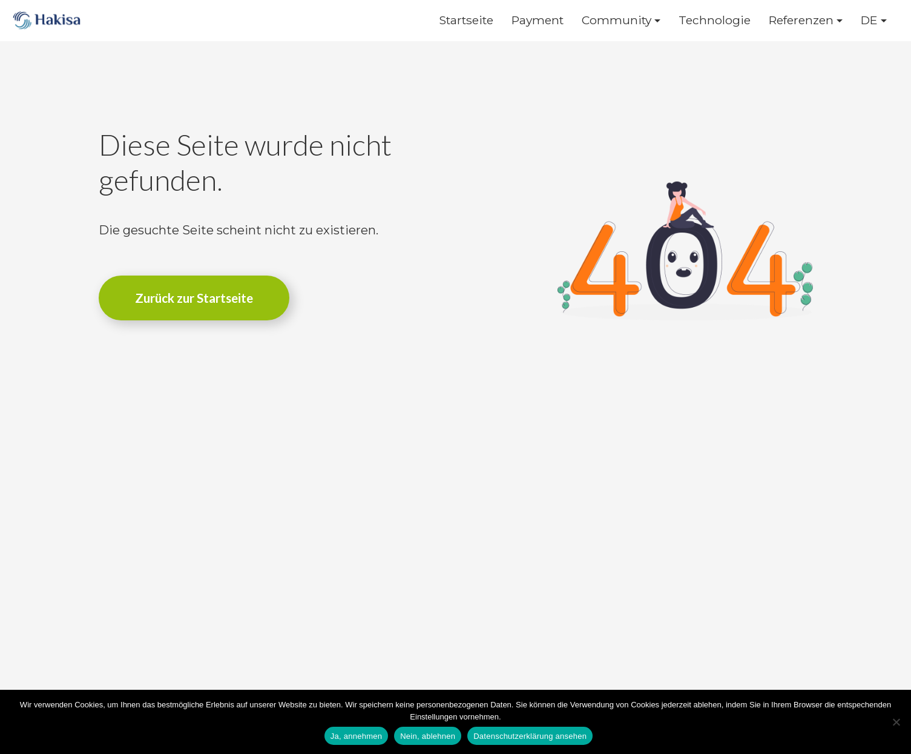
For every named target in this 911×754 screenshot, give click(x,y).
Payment (537, 20)
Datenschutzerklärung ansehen (530, 736)
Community (616, 20)
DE (869, 20)
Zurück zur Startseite (194, 297)
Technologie (715, 20)
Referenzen (801, 20)
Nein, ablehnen (427, 736)
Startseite (466, 20)
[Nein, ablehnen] (896, 722)
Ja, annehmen (356, 736)
